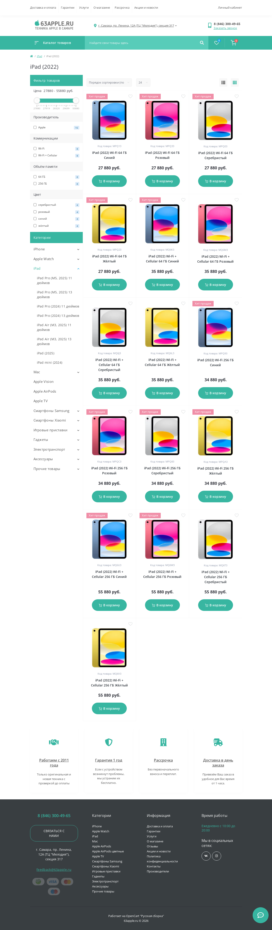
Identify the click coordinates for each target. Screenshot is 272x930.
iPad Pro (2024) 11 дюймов (58, 306)
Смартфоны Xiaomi (50, 420)
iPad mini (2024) (49, 362)
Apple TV (41, 401)
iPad (39, 56)
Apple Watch (44, 259)
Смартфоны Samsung (52, 410)
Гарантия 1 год (108, 760)
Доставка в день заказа (218, 763)
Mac (37, 372)
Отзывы (152, 846)
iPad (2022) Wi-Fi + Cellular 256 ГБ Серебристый (216, 577)
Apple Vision (44, 381)
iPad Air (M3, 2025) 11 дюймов (54, 327)
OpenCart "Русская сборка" (145, 916)
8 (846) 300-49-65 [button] (54, 815)
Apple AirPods (45, 391)
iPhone (39, 249)
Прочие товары (47, 468)
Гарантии (67, 7)
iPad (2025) (45, 353)
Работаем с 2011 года (54, 763)
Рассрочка (122, 7)
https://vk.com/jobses (206, 855)
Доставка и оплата (43, 7)
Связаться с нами (54, 833)
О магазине (101, 7)
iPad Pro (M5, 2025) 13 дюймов (54, 294)
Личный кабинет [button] (230, 7)
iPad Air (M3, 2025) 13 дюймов (54, 341)
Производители (158, 871)
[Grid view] (235, 82)
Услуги (84, 7)
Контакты (154, 866)
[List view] (223, 82)
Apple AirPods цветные (108, 851)
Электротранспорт (49, 449)
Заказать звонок (225, 28)
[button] (228, 23)
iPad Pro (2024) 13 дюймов (58, 315)
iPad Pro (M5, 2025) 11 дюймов (54, 280)
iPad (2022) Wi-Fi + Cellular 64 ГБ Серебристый (109, 365)
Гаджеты (41, 439)
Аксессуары (43, 459)
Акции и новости (146, 7)
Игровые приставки (51, 430)
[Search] (201, 43)
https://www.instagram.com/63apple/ (216, 855)
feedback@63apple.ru (53, 869)
